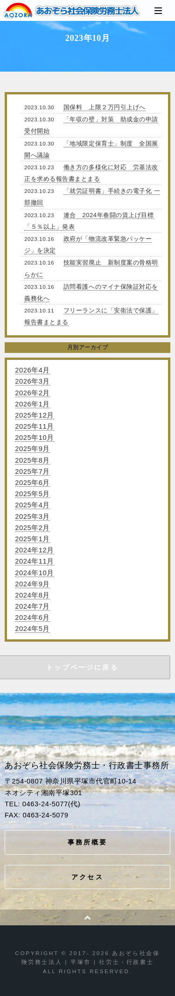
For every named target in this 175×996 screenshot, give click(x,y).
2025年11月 (34, 426)
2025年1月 (32, 539)
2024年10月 (34, 573)
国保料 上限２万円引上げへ (104, 107)
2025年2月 (32, 527)
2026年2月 (32, 393)
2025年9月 (32, 448)
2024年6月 (32, 617)
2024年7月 (32, 606)
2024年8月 (32, 595)
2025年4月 (32, 505)
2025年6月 (32, 482)
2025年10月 (34, 437)
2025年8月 (32, 460)
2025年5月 (32, 494)
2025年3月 (32, 516)
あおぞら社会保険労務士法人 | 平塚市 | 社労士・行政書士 (72, 10)
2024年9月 (32, 584)
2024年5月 (32, 628)
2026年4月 (32, 370)
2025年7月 (32, 471)
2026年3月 (32, 381)
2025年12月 (34, 415)
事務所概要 (88, 842)
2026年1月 (32, 404)
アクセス (87, 877)
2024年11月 (34, 561)
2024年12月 (34, 550)
